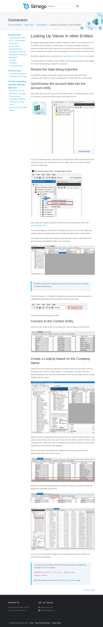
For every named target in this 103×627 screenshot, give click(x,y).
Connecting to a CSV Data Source (75, 56)
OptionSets (13, 57)
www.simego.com (47, 607)
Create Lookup (14, 96)
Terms (31, 623)
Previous (86, 590)
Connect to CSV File (17, 91)
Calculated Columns (68, 580)
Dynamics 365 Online (17, 38)
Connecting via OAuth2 (18, 76)
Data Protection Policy (42, 623)
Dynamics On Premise (17, 52)
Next (93, 590)
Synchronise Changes (17, 93)
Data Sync (29, 25)
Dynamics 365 (14, 35)
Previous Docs (14, 71)
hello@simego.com (48, 610)
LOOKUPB (45, 568)
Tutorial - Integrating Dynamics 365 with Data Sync (17, 84)
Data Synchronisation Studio (18, 607)
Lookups (12, 60)
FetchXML (13, 63)
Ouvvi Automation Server (17, 610)
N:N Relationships (16, 66)
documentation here (38, 226)
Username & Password (18, 55)
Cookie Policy (56, 623)
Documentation (15, 25)
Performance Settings (17, 99)
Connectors (42, 25)
